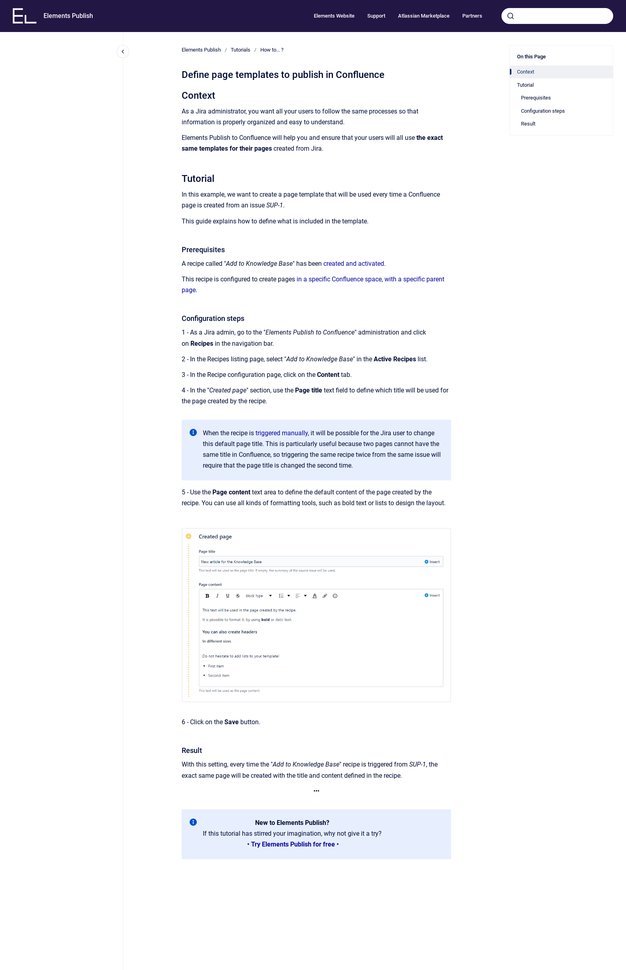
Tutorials (240, 50)
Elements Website (334, 16)
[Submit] (510, 16)
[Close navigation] (123, 51)
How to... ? (271, 50)
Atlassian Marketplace (424, 16)
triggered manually (282, 433)
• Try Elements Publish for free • (293, 844)
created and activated (353, 263)
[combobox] (557, 16)
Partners (472, 16)
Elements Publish (68, 16)
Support (376, 16)
